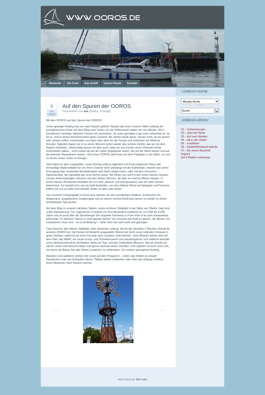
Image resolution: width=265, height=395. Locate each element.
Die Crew (73, 83)
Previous (54, 308)
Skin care (141, 379)
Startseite (55, 83)
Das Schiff (91, 83)
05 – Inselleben (190, 143)
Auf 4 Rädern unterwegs (195, 157)
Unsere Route (112, 83)
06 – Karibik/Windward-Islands (199, 146)
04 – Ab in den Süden (194, 139)
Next (159, 308)
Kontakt (132, 83)
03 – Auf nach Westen (194, 136)
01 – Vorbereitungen (193, 129)
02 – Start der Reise (193, 132)
